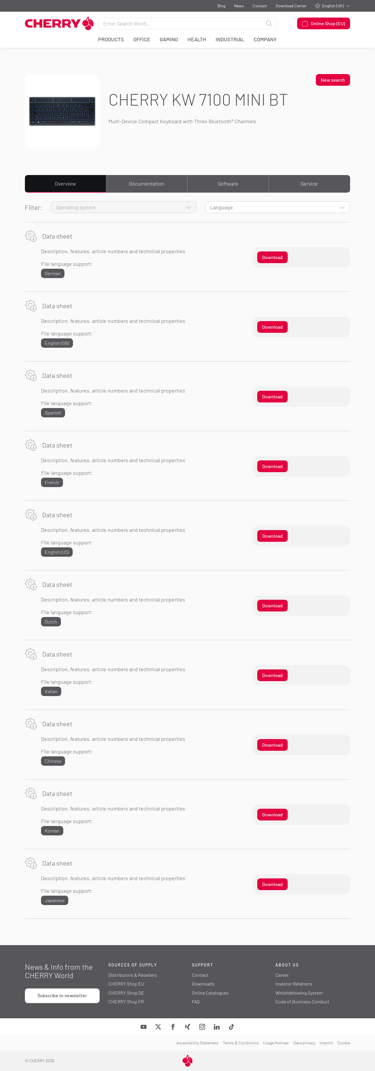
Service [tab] (309, 183)
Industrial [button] (230, 39)
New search (333, 80)
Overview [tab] (65, 183)
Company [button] (265, 39)
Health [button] (197, 39)
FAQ (196, 1001)
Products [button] (111, 39)
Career (282, 975)
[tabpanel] (187, 560)
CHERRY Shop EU (126, 983)
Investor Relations (293, 983)
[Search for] (179, 23)
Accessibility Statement (197, 1042)
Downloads (203, 983)
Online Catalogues (210, 992)
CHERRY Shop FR (126, 1001)
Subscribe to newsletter (62, 995)
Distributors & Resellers (132, 975)
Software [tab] (228, 183)
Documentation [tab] (146, 183)
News (239, 5)
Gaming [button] (169, 39)
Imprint (326, 1042)
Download (272, 257)
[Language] (277, 207)
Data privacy (304, 1042)
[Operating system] (123, 207)
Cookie (344, 1042)
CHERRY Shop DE (126, 992)
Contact (260, 5)
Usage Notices (276, 1042)
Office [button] (141, 39)
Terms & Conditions (241, 1042)
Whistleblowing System (299, 992)
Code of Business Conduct (302, 1001)
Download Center (291, 5)
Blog (221, 5)
